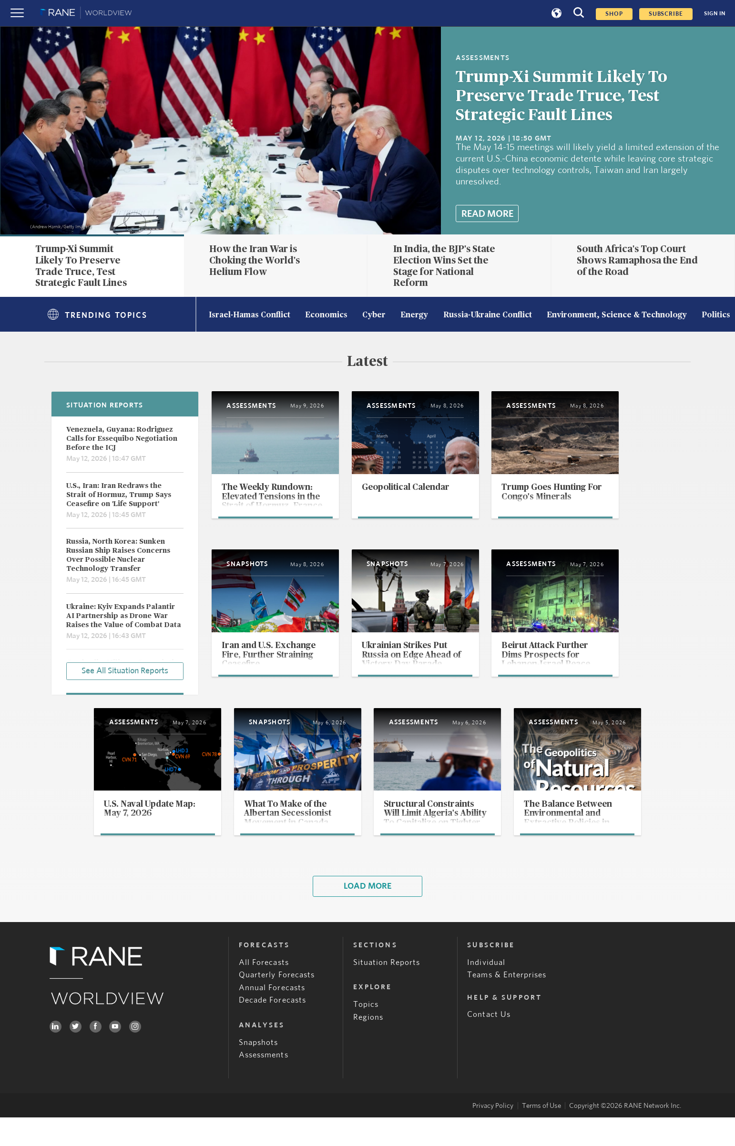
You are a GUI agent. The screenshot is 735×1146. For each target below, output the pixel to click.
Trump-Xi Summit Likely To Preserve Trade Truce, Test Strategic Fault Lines (561, 96)
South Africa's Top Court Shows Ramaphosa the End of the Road (637, 260)
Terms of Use (541, 1133)
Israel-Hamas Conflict (249, 315)
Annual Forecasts (272, 1016)
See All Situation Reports (125, 670)
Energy (414, 315)
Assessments (263, 1083)
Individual (486, 990)
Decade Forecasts (272, 1029)
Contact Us (488, 1043)
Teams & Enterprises (506, 1003)
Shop (614, 14)
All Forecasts (264, 990)
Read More (487, 214)
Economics (326, 315)
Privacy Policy (492, 1133)
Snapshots (258, 1071)
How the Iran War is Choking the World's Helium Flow (254, 260)
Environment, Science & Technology (617, 315)
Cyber (374, 315)
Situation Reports (386, 990)
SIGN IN (714, 13)
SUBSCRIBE (666, 14)
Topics (365, 1033)
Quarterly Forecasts (277, 1003)
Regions (368, 1045)
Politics (716, 315)
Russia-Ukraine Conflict (487, 315)
